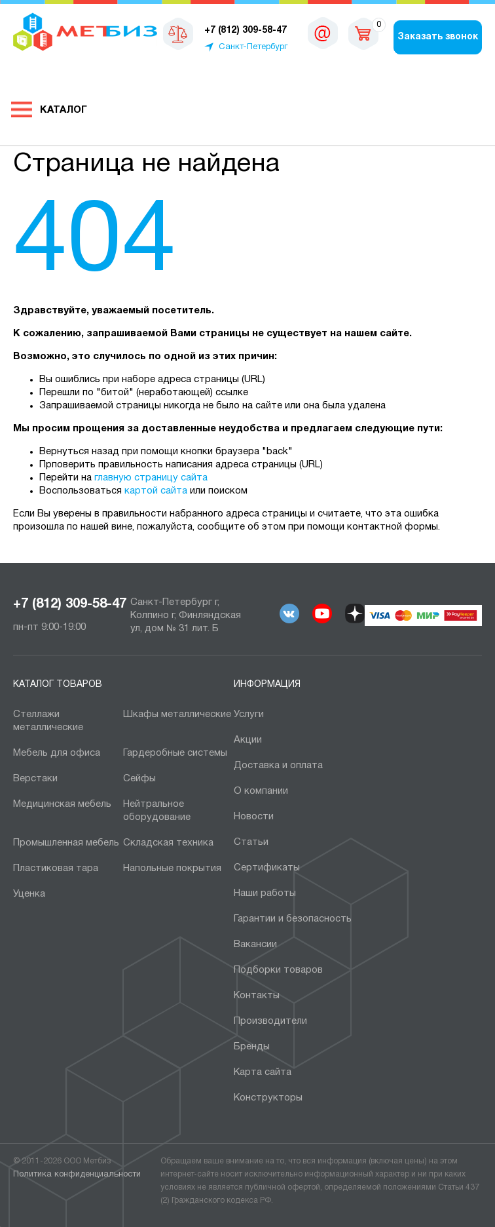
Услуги (249, 714)
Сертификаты (267, 867)
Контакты (257, 995)
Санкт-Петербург (253, 47)
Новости (254, 816)
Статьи (251, 842)
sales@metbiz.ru (322, 32)
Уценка (29, 894)
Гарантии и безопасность (293, 919)
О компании (261, 791)
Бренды (252, 1046)
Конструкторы (268, 1097)
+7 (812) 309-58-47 (69, 604)
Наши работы (265, 893)
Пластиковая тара (55, 868)
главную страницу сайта (151, 477)
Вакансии (255, 944)
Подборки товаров (278, 970)
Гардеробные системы (175, 753)
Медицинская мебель (62, 804)
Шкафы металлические (177, 714)
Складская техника (168, 842)
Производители (270, 1021)
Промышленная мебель (66, 842)
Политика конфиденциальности (77, 1174)
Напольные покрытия (172, 868)
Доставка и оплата (278, 765)
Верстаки (35, 778)
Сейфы (139, 778)
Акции (248, 740)
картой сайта (155, 491)
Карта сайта (262, 1072)
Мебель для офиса (56, 753)
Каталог (63, 110)
